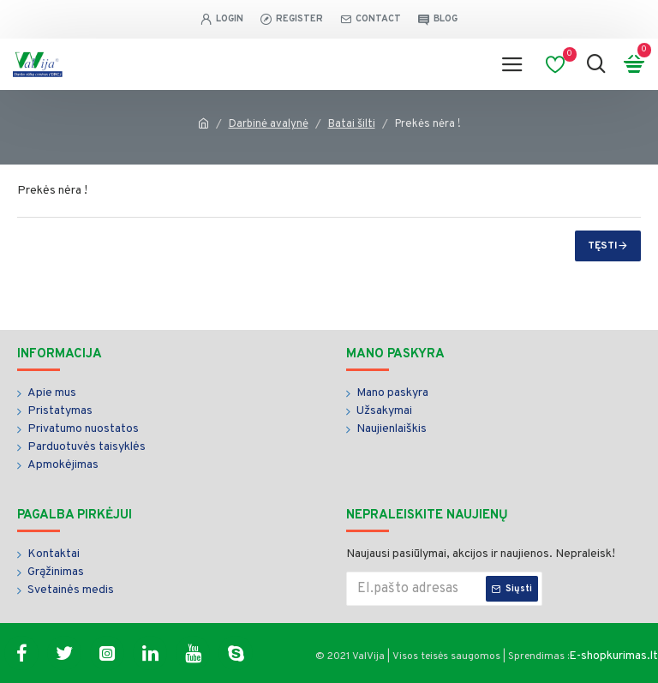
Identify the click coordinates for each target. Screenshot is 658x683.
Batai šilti (351, 124)
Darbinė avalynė (268, 124)
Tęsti (603, 246)
